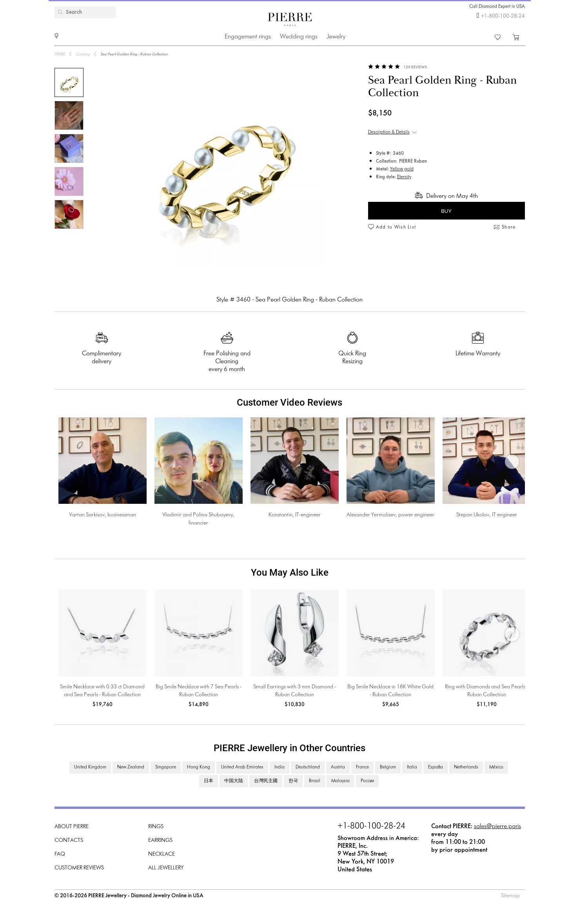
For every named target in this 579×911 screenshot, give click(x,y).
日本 (208, 781)
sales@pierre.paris (497, 826)
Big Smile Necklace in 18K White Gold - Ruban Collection (390, 690)
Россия (367, 781)
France (362, 767)
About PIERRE (71, 826)
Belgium (388, 767)
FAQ (59, 854)
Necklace (161, 854)
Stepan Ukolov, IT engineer (486, 515)
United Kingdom (90, 767)
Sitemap (510, 895)
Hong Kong (198, 767)
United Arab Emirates (242, 767)
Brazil (314, 781)
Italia (412, 767)
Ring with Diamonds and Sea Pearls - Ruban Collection (486, 690)
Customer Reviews (79, 868)
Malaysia (340, 781)
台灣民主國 (266, 781)
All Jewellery (165, 868)
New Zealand (130, 767)
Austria (338, 767)
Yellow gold (402, 169)
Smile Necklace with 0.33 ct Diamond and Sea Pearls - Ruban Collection (102, 690)
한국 (293, 781)
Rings (155, 826)
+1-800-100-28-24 (503, 16)
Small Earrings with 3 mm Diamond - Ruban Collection (294, 690)
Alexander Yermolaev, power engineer (390, 515)
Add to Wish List (396, 227)
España (435, 767)
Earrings (160, 840)
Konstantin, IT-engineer (295, 515)
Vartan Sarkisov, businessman (102, 515)
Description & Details (389, 132)
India (279, 767)
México (496, 767)
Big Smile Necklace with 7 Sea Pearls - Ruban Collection (198, 690)
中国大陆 (233, 781)
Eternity (404, 177)
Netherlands (466, 767)
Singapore (165, 767)
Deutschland (308, 767)
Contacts (68, 840)
